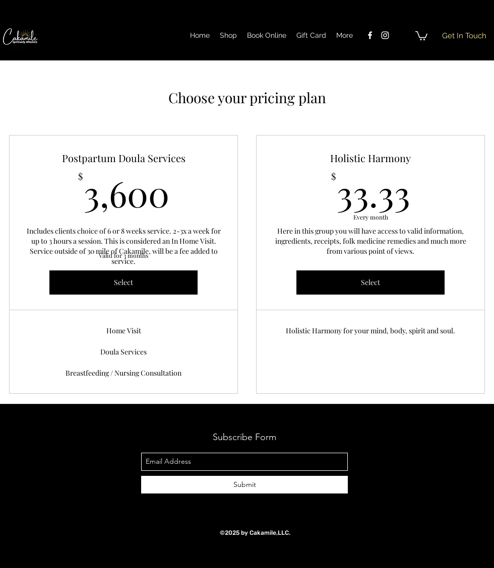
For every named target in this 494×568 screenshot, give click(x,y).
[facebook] (370, 35)
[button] (421, 35)
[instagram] (385, 35)
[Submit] (244, 484)
